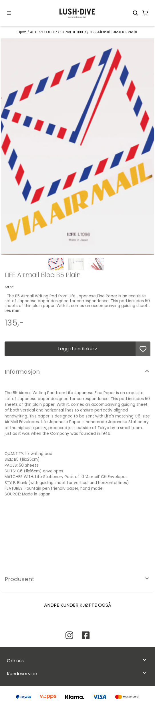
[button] (143, 348)
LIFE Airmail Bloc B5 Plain (113, 32)
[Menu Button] (9, 13)
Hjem (22, 32)
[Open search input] (135, 13)
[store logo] (77, 13)
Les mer (12, 310)
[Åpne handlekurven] (145, 13)
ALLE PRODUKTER (44, 32)
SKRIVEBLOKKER (73, 32)
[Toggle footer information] (146, 659)
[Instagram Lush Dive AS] (69, 635)
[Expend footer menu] (146, 672)
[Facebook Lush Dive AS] (86, 635)
